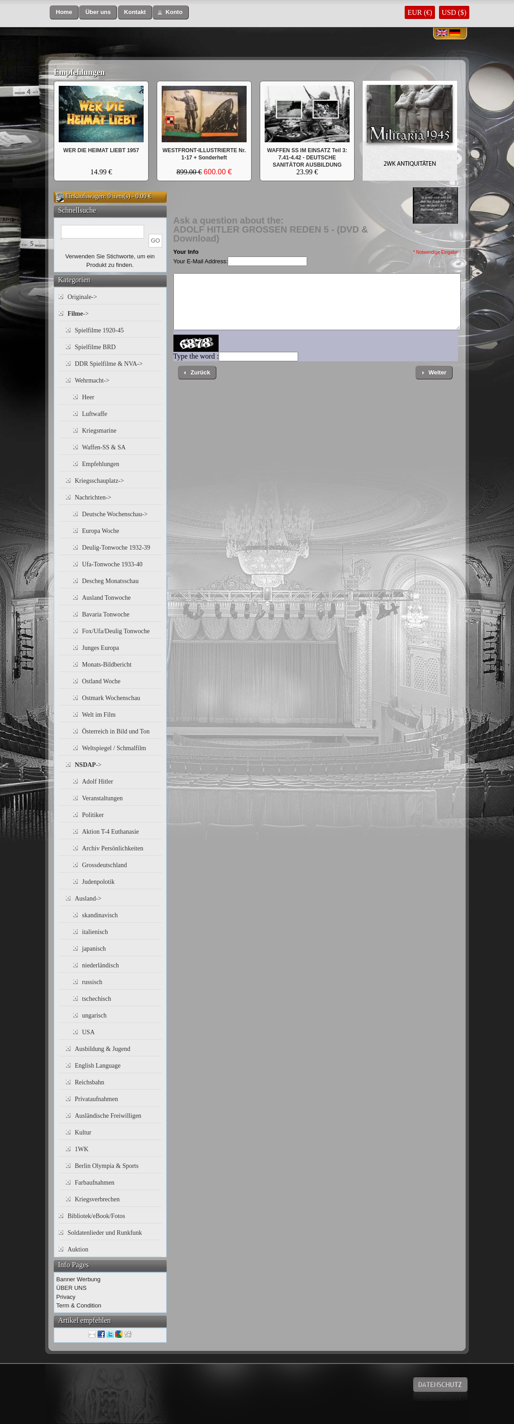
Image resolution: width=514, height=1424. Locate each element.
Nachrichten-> (93, 497)
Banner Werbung (78, 1279)
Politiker (93, 815)
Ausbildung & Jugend (103, 1049)
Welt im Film (99, 714)
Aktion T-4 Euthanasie (110, 831)
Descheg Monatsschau (110, 581)
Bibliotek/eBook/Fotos (97, 1216)
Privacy (66, 1296)
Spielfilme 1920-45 (99, 330)
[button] (64, 12)
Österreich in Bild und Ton (116, 731)
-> (78, 313)
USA (88, 1032)
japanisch (94, 948)
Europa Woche (100, 531)
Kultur (83, 1132)
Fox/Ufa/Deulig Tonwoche (116, 631)
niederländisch (100, 965)
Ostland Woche (101, 681)
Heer (88, 397)
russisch (92, 982)
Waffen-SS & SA (104, 447)
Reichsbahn (89, 1082)
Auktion (78, 1249)
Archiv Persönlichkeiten (113, 848)
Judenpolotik (98, 881)
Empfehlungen (79, 72)
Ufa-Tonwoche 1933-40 (112, 564)
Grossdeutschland (104, 865)
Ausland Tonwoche (106, 597)
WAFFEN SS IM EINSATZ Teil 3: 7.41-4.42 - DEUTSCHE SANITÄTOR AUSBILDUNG (307, 157)
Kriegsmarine (99, 430)
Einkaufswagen (84, 196)
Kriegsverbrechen (97, 1199)
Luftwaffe (94, 414)
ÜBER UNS (71, 1287)
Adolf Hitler (97, 781)
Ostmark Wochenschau (111, 698)
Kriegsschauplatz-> (99, 480)
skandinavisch (100, 915)
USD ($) (454, 12)
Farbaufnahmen (95, 1182)
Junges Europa (100, 647)
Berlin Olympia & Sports (107, 1166)
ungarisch (94, 1015)
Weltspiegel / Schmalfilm (114, 748)
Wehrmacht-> (92, 380)
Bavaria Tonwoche (106, 614)
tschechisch (97, 998)
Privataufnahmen (96, 1099)
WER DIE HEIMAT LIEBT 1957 (101, 150)
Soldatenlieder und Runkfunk (105, 1232)
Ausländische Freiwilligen (108, 1115)
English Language (98, 1065)
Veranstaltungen (102, 798)
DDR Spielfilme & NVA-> (109, 363)
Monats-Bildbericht (107, 664)
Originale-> (82, 297)
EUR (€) (419, 12)
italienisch (95, 932)
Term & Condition (79, 1305)
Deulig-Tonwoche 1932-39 (116, 547)
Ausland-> (88, 898)
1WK (82, 1149)
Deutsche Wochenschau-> (115, 514)
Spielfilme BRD (95, 347)
